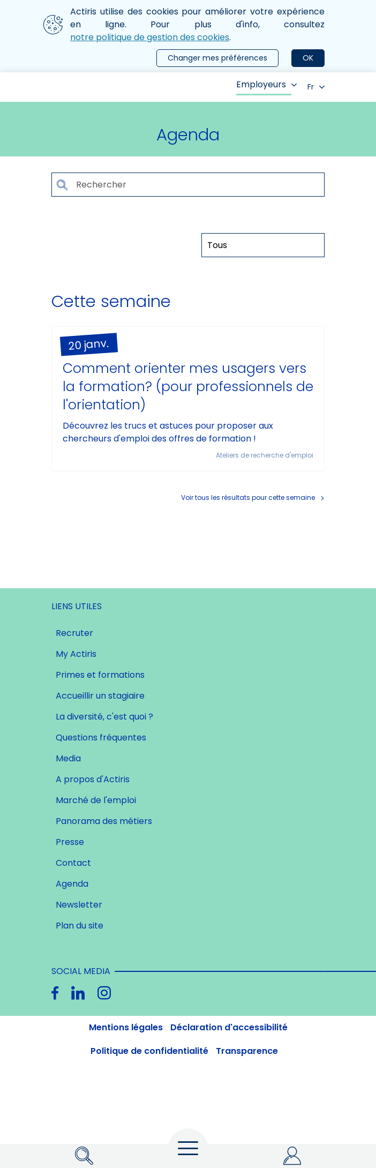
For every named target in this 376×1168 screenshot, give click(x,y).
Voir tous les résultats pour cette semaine (248, 497)
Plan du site (79, 925)
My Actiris (76, 654)
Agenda (72, 884)
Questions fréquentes (101, 737)
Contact (73, 863)
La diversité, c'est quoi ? (104, 716)
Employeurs (266, 84)
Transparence (247, 1051)
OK (308, 58)
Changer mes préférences (217, 58)
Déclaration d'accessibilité (229, 1027)
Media (68, 758)
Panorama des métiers (104, 821)
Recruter (74, 633)
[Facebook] (54, 993)
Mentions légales (126, 1027)
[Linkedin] (78, 993)
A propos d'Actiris (93, 779)
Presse (70, 842)
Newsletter (79, 905)
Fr (316, 86)
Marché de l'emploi (96, 800)
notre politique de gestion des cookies (149, 37)
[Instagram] (104, 993)
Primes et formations (100, 675)
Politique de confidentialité (149, 1051)
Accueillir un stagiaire (100, 696)
